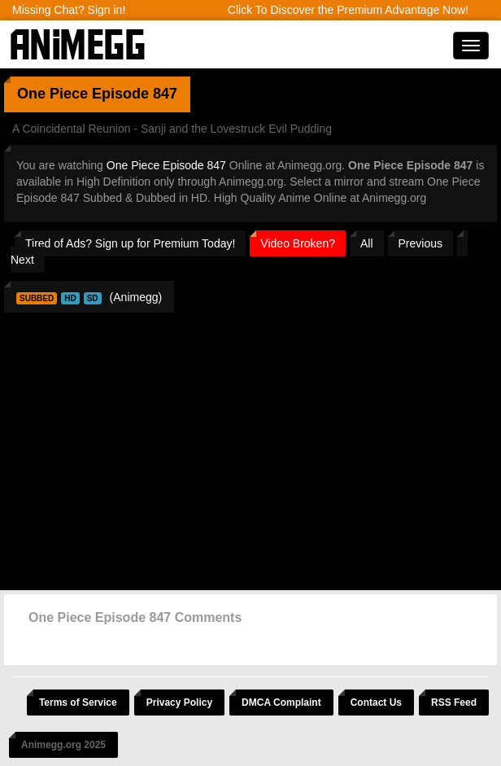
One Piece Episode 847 (166, 165)
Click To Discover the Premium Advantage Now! (348, 9)
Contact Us (376, 702)
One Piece (52, 93)
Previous (420, 243)
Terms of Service (78, 702)
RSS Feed (454, 702)
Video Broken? (297, 243)
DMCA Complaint (281, 702)
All (366, 243)
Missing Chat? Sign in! (68, 9)
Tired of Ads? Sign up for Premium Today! (130, 243)
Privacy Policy (179, 702)
